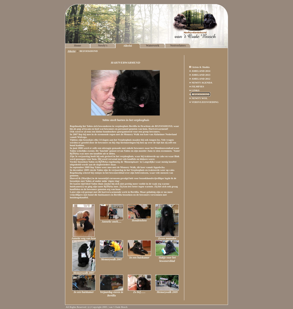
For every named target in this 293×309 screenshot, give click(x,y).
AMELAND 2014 (201, 71)
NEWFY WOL (200, 98)
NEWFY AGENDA (202, 82)
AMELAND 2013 (201, 74)
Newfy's (102, 45)
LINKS (195, 90)
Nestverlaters (178, 45)
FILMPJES (198, 86)
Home (77, 45)
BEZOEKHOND (201, 94)
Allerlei (127, 45)
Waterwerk (152, 45)
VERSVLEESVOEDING (205, 102)
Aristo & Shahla (200, 67)
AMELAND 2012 (201, 78)
